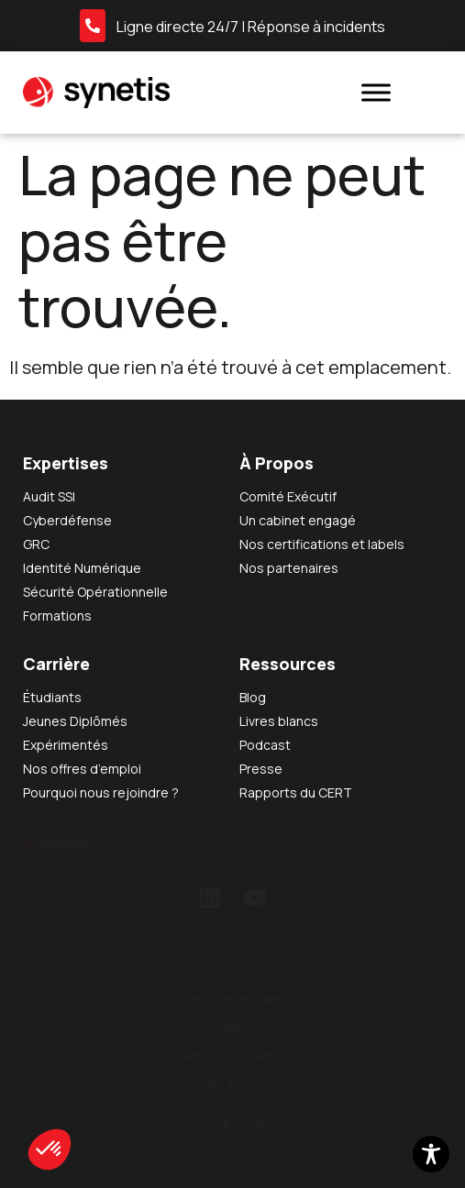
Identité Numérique (82, 568)
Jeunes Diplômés (75, 721)
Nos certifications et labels (321, 544)
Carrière (56, 664)
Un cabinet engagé (297, 520)
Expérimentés (65, 745)
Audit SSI (49, 496)
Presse (260, 768)
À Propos (276, 463)
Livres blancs (278, 721)
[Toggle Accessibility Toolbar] (431, 1154)
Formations (57, 615)
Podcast (265, 745)
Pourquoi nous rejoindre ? (101, 792)
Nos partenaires (288, 568)
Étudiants (52, 697)
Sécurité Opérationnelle (95, 591)
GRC (36, 544)
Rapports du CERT (295, 792)
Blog (252, 697)
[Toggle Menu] (376, 92)
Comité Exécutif (288, 496)
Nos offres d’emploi (82, 768)
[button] (50, 1150)
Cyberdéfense (67, 520)
